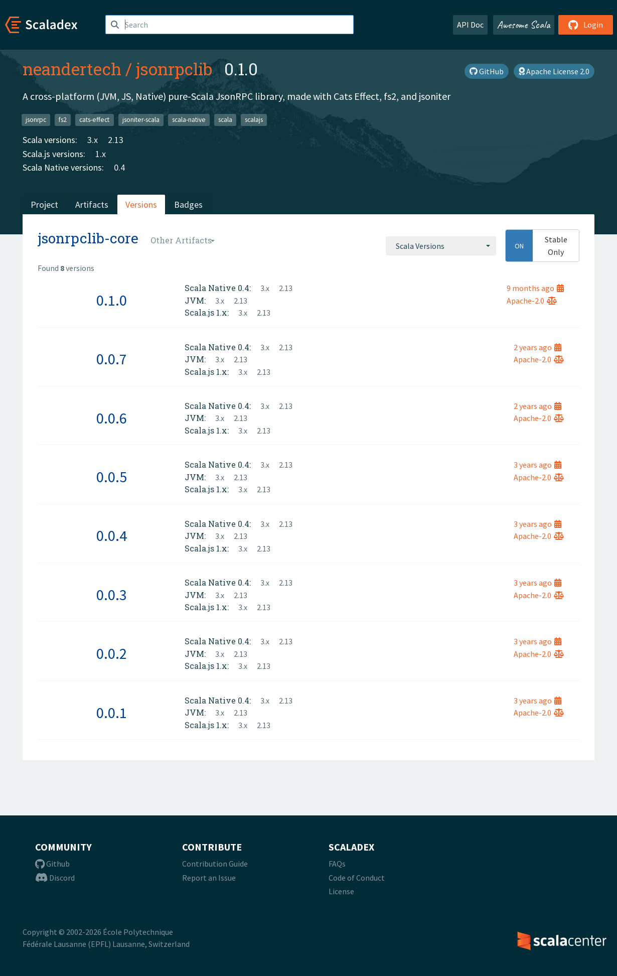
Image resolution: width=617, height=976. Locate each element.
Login (585, 25)
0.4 (119, 167)
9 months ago (535, 288)
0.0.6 (111, 418)
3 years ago (537, 465)
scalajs (254, 119)
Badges (188, 204)
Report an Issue (209, 878)
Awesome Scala (523, 24)
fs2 (63, 119)
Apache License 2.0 (554, 71)
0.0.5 (111, 476)
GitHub (487, 71)
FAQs (337, 864)
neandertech (72, 69)
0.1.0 (111, 300)
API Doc (470, 25)
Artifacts (91, 204)
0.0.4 (111, 535)
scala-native (189, 119)
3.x (92, 140)
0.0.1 (111, 712)
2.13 (115, 140)
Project (44, 204)
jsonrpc (36, 119)
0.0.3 (111, 594)
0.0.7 (111, 358)
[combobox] (441, 245)
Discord (55, 878)
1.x (100, 154)
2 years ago (537, 347)
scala (225, 119)
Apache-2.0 (532, 301)
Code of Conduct (357, 878)
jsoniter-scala (141, 119)
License (341, 891)
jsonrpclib (174, 69)
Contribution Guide (215, 864)
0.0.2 (111, 653)
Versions (141, 204)
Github (52, 864)
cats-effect (94, 119)
